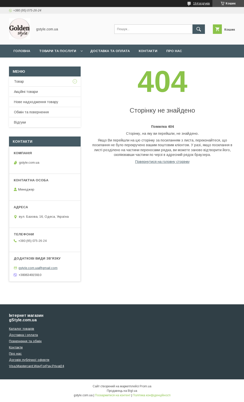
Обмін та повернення (31, 112)
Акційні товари (26, 92)
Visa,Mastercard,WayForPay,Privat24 (36, 366)
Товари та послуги (57, 51)
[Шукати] (198, 29)
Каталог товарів (21, 329)
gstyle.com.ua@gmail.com (38, 268)
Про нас (174, 51)
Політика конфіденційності (152, 395)
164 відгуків (201, 3)
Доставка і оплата (23, 335)
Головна (21, 51)
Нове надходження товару (36, 102)
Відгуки (20, 122)
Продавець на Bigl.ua (122, 391)
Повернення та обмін (25, 341)
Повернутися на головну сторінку (162, 162)
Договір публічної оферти (29, 360)
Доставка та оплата (110, 51)
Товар (19, 81)
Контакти (148, 51)
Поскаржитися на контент (112, 395)
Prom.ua (145, 386)
